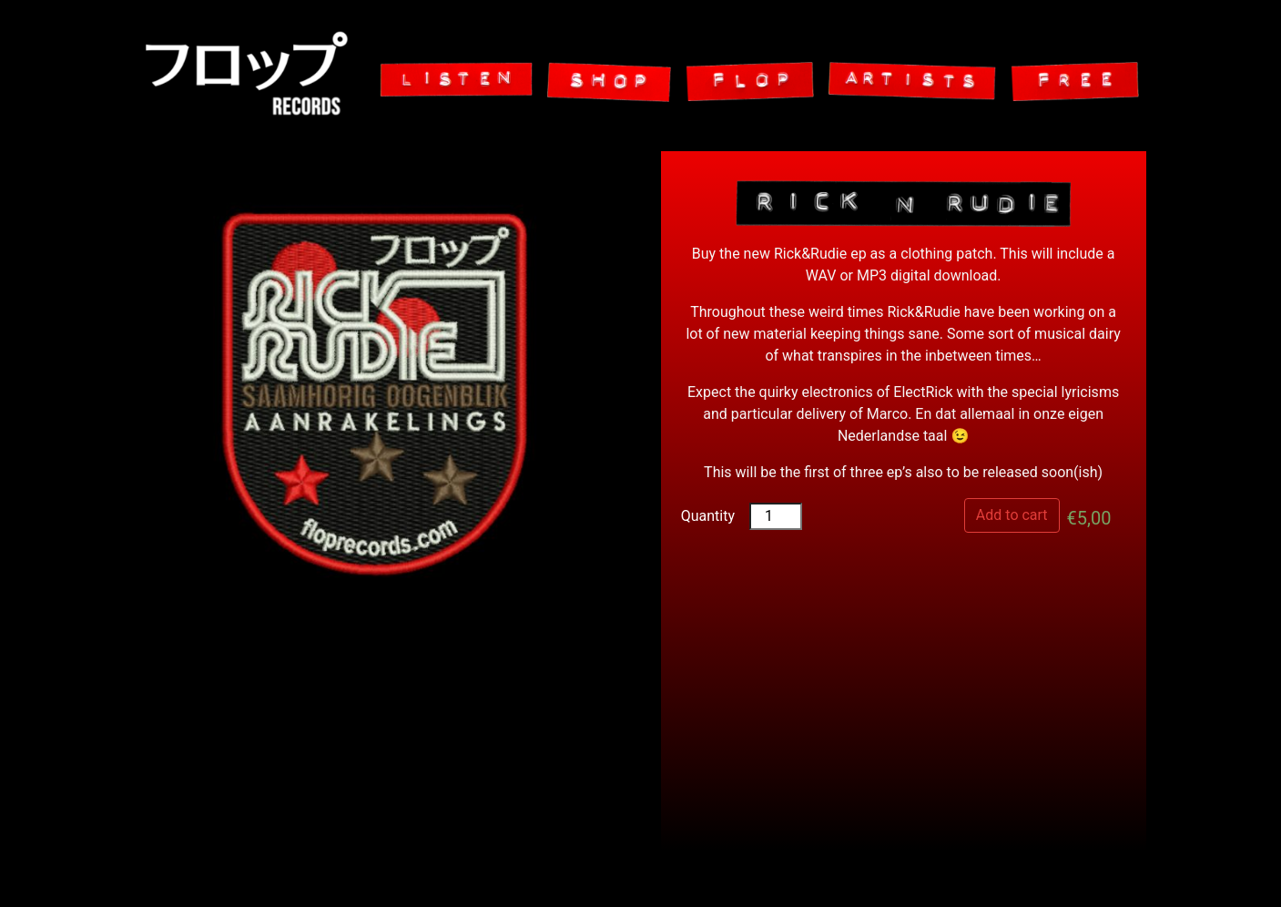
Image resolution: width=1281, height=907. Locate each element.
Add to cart (1012, 515)
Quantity (708, 516)
